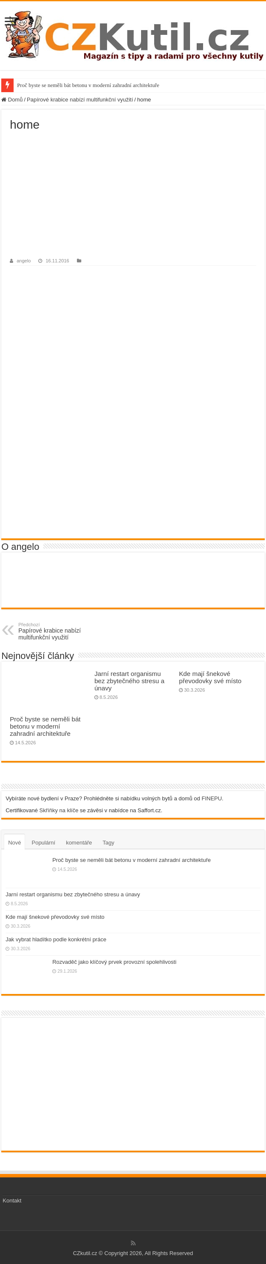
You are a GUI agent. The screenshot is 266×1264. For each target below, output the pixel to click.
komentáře (79, 842)
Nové (14, 842)
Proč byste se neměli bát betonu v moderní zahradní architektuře (88, 85)
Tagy (108, 842)
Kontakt (12, 1200)
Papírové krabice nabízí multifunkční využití (80, 99)
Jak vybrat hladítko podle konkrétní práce (56, 939)
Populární (43, 842)
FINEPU (211, 798)
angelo (24, 260)
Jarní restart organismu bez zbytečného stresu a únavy (129, 681)
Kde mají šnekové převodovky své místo (210, 677)
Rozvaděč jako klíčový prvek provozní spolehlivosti (114, 962)
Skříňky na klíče (59, 810)
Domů (12, 99)
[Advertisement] (133, 195)
